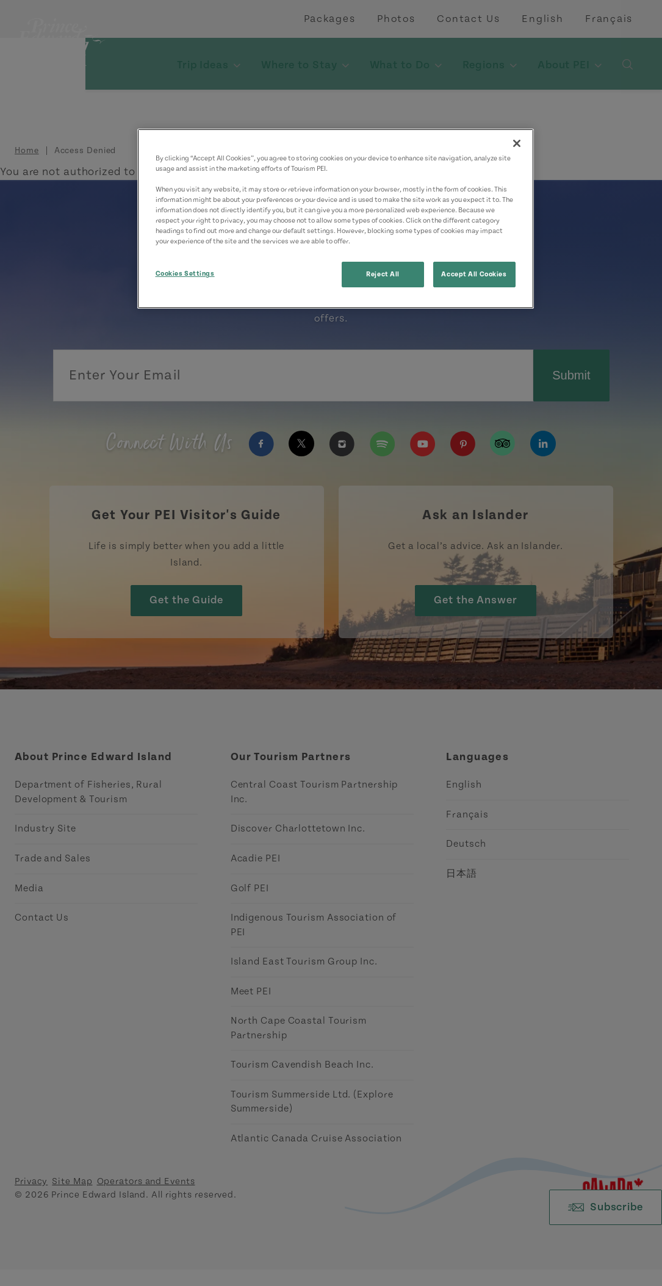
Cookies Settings (185, 274)
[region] (335, 219)
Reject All (383, 274)
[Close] (516, 143)
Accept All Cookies (473, 274)
